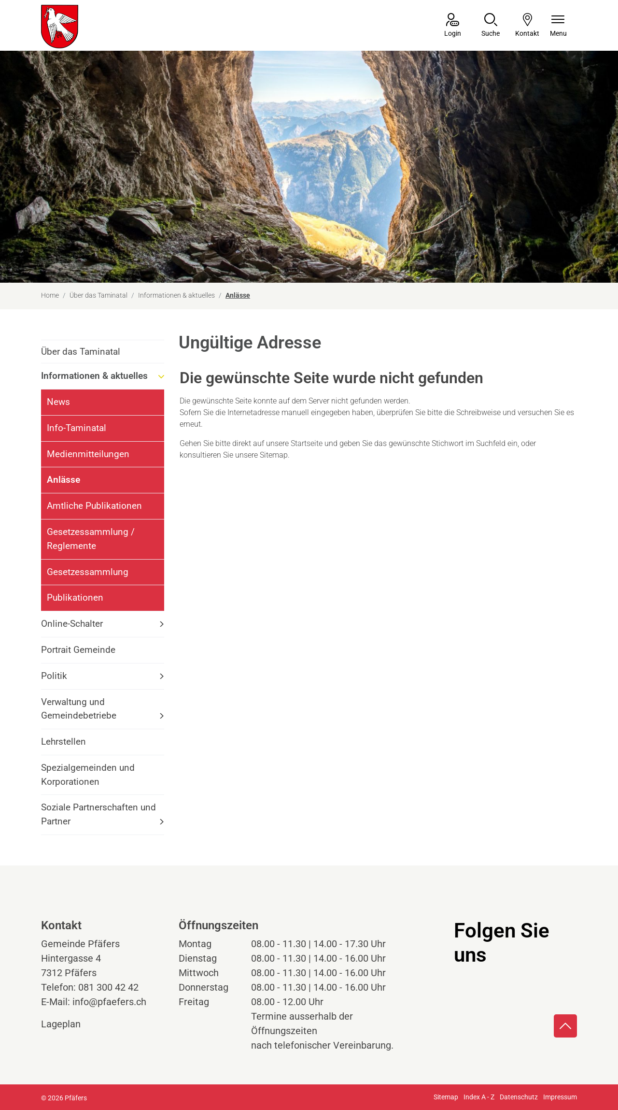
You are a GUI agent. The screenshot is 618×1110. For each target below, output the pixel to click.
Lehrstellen (63, 741)
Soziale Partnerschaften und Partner (98, 814)
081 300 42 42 (108, 987)
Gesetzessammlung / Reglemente (91, 538)
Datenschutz (519, 1097)
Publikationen (75, 597)
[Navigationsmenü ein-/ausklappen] (558, 26)
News (58, 401)
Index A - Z (479, 1097)
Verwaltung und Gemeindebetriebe (78, 708)
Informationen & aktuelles (94, 375)
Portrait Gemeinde (78, 649)
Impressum (560, 1097)
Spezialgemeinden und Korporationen (88, 774)
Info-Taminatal (76, 427)
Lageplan (69, 1024)
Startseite (307, 443)
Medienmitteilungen (88, 454)
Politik (54, 675)
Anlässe (73, 483)
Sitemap (446, 1097)
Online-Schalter (72, 623)
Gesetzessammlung (87, 571)
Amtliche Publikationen (94, 505)
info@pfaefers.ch (109, 1002)
